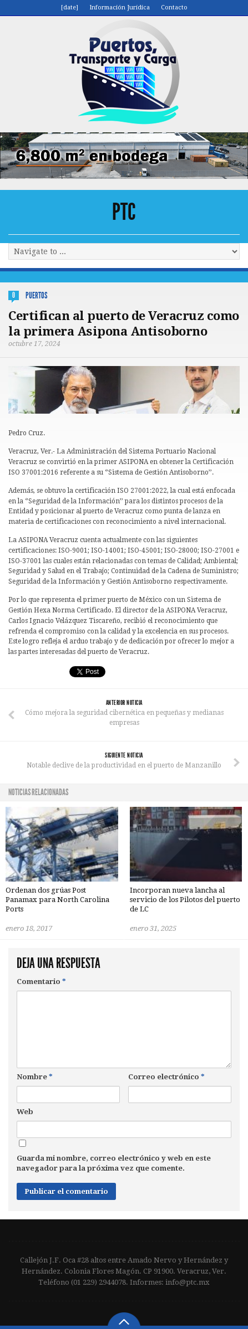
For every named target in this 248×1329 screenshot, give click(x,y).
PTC (124, 212)
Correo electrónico (166, 1077)
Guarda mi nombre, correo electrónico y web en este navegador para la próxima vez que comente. (114, 1163)
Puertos (36, 295)
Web (25, 1112)
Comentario (41, 981)
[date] (69, 7)
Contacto (174, 7)
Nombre (35, 1077)
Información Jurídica (119, 7)
